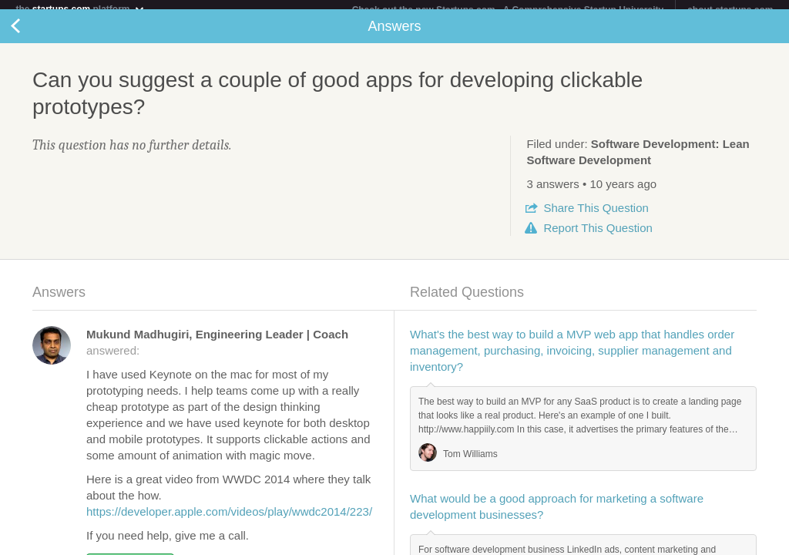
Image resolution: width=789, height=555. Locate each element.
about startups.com (730, 10)
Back (31, 35)
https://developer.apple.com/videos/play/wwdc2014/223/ (229, 520)
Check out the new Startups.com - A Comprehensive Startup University (508, 10)
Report (597, 237)
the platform (80, 9)
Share (595, 217)
